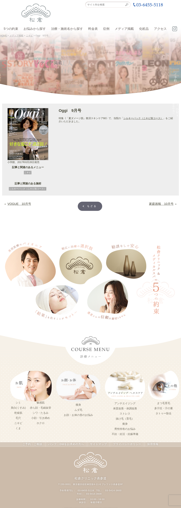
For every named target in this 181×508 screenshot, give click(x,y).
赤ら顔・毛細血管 (40, 407)
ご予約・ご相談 (35, 443)
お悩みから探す (35, 29)
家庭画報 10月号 (163, 203)
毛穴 (18, 417)
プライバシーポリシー (124, 443)
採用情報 (149, 443)
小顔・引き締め (40, 417)
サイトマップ (97, 443)
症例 (106, 29)
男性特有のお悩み (125, 428)
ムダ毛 (78, 409)
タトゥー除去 (163, 412)
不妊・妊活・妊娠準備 (125, 433)
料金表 (93, 29)
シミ (18, 402)
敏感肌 (41, 402)
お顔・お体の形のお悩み (78, 414)
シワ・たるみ (40, 412)
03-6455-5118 (86, 489)
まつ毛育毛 (163, 402)
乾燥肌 (18, 412)
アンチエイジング (125, 402)
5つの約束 (11, 29)
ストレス (125, 412)
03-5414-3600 (113, 489)
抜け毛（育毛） (125, 418)
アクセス (160, 29)
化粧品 (144, 29)
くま (18, 427)
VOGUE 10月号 (17, 203)
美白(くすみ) (18, 407)
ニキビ (27, 172)
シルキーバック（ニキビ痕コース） (27, 188)
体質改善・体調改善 (125, 407)
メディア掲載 (124, 29)
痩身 (78, 404)
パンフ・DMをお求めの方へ (66, 443)
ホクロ (41, 422)
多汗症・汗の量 (163, 407)
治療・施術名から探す (67, 29)
